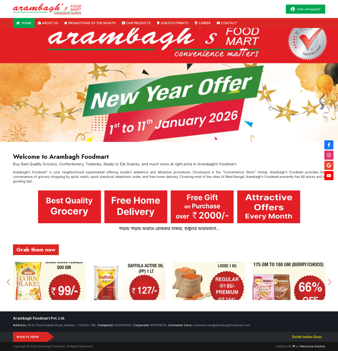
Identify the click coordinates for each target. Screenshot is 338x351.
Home (23, 23)
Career (202, 23)
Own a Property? (305, 9)
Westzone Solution (312, 346)
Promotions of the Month (90, 23)
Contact (227, 23)
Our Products (136, 23)
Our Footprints (172, 23)
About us (48, 23)
